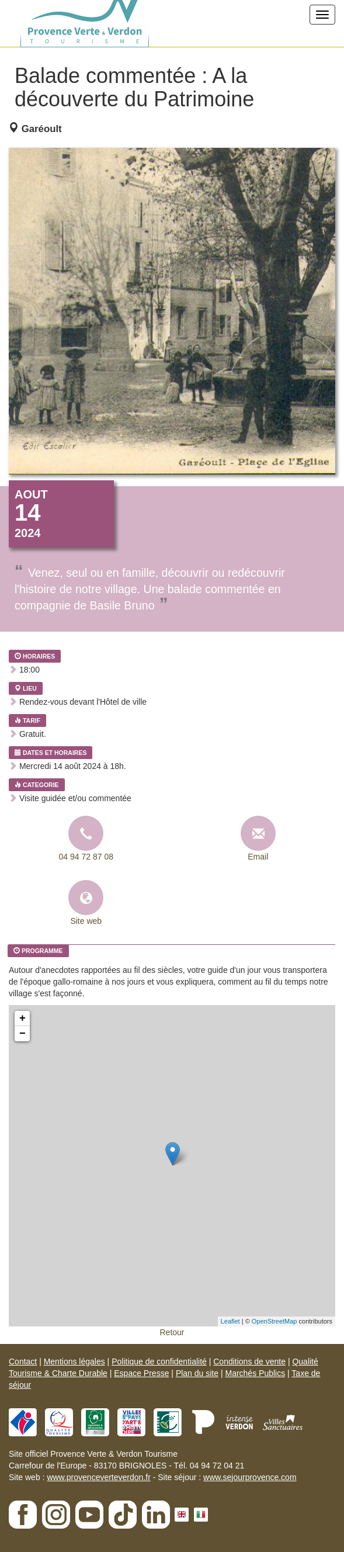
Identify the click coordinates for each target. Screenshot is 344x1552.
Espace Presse (141, 1373)
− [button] (22, 1034)
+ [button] (22, 1018)
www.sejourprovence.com (250, 1477)
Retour (171, 1332)
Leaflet (230, 1321)
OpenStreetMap (274, 1321)
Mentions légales (74, 1361)
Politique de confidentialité (159, 1361)
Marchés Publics (255, 1373)
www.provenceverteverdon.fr (98, 1477)
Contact (23, 1361)
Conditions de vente (249, 1361)
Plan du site (197, 1373)
